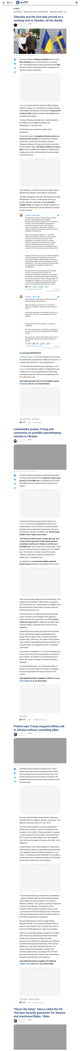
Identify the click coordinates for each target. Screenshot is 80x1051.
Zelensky (22, 105)
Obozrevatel (23, 384)
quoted (41, 823)
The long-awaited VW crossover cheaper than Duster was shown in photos (26, 1036)
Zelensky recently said (28, 357)
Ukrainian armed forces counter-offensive (36, 12)
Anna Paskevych (23, 24)
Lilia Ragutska (22, 733)
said (31, 190)
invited (41, 651)
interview (22, 524)
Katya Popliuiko (22, 439)
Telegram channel (25, 964)
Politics (30, 24)
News (15, 1040)
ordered (40, 666)
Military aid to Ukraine (56, 12)
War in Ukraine (18, 12)
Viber (33, 384)
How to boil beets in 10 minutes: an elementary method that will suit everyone (52, 1036)
